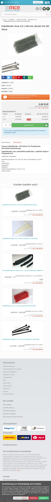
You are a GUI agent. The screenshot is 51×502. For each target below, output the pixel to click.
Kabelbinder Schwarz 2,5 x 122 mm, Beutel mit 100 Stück (21, 339)
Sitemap (5, 391)
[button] (4, 77)
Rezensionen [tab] (17, 142)
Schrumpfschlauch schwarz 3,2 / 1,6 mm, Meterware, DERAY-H (23, 270)
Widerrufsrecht (7, 386)
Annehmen (43, 498)
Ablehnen (33, 498)
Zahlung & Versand (9, 374)
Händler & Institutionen (10, 372)
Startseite (4, 19)
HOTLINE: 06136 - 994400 (10, 2)
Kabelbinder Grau (32, 19)
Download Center (8, 394)
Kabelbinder (12, 19)
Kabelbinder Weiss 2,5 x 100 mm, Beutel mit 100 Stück (20, 238)
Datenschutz (7, 383)
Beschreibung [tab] (6, 142)
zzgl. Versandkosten (43, 108)
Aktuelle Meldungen (9, 366)
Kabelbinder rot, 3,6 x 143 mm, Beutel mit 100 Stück (19, 306)
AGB (4, 380)
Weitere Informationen (21, 498)
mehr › (18, 470)
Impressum (6, 388)
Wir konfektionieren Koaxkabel (12, 369)
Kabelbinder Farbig (21, 19)
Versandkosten (7, 377)
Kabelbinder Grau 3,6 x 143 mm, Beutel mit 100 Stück (20, 205)
